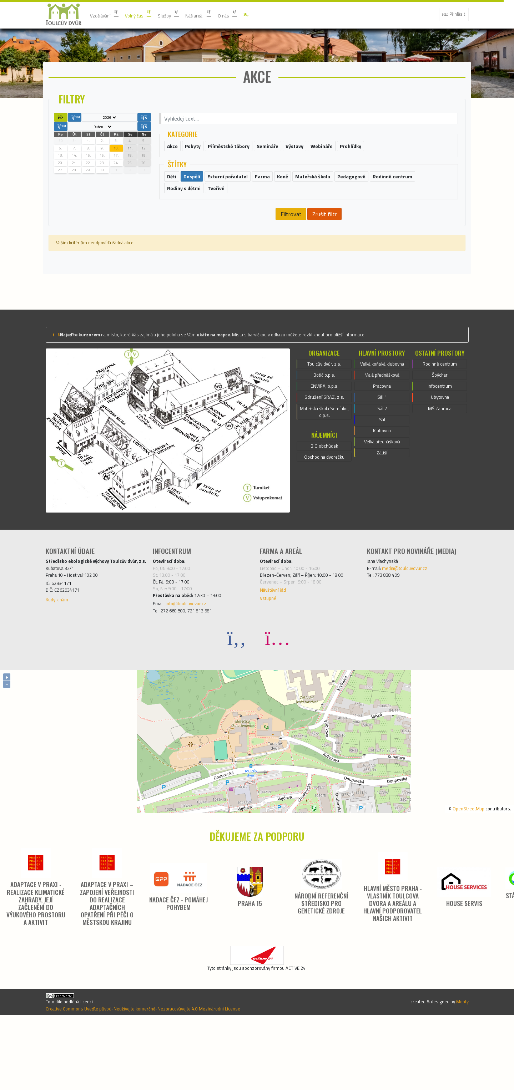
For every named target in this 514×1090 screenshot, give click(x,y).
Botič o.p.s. (324, 423)
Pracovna (382, 444)
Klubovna (382, 496)
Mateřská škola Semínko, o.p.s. (324, 466)
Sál (382, 483)
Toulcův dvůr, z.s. (324, 410)
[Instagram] (277, 697)
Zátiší (382, 522)
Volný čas (147, 14)
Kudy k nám (60, 663)
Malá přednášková (382, 432)
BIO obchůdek (324, 503)
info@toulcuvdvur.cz (193, 661)
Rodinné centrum (439, 410)
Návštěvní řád (276, 644)
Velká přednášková (382, 509)
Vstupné (270, 654)
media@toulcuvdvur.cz (412, 616)
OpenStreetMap (458, 867)
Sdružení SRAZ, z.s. (324, 449)
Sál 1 (382, 457)
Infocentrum (440, 436)
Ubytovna (440, 449)
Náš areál (216, 14)
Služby (182, 14)
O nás (250, 14)
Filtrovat (290, 256)
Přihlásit (451, 14)
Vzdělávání (107, 14)
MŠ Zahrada (439, 462)
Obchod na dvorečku (324, 516)
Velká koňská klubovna (382, 414)
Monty (461, 1070)
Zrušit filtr (324, 256)
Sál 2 (382, 470)
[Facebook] (236, 697)
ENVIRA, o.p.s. (324, 436)
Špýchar (439, 423)
